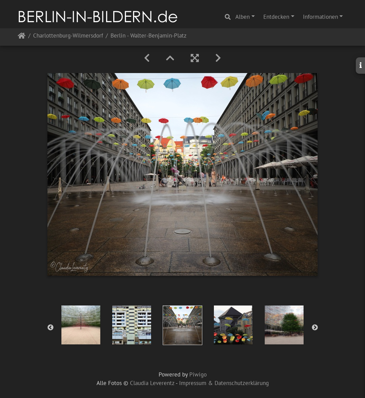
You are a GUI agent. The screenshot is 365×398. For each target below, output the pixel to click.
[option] (81, 324)
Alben (242, 16)
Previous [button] (50, 327)
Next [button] (314, 327)
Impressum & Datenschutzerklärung (224, 383)
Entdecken (276, 16)
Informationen (320, 16)
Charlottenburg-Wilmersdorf (68, 36)
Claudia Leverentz (152, 383)
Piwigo (198, 374)
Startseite (22, 37)
